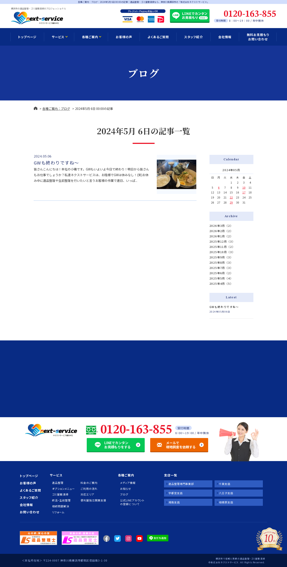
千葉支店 (224, 484)
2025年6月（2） (221, 273)
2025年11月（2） (222, 247)
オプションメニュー (63, 488)
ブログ (124, 494)
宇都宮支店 (175, 493)
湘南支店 (174, 502)
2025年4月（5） (221, 283)
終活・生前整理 (61, 500)
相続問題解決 (60, 506)
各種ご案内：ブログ (56, 108)
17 (243, 192)
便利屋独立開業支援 (93, 500)
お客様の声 (124, 37)
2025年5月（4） (221, 278)
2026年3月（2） (221, 225)
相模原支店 (226, 502)
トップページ (27, 37)
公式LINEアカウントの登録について (132, 502)
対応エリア (87, 494)
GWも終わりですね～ (56, 162)
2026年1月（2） (221, 236)
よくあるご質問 (158, 37)
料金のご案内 (89, 483)
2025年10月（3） (222, 252)
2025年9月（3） (221, 257)
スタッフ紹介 (193, 37)
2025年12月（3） (222, 241)
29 (231, 202)
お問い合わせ (29, 512)
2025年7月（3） (221, 268)
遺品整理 (57, 483)
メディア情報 (127, 483)
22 (231, 197)
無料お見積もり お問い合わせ (258, 36)
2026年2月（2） (221, 231)
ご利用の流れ (89, 488)
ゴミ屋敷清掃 (60, 494)
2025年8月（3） (221, 262)
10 (243, 187)
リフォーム (58, 512)
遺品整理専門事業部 (181, 484)
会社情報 (224, 37)
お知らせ (125, 488)
